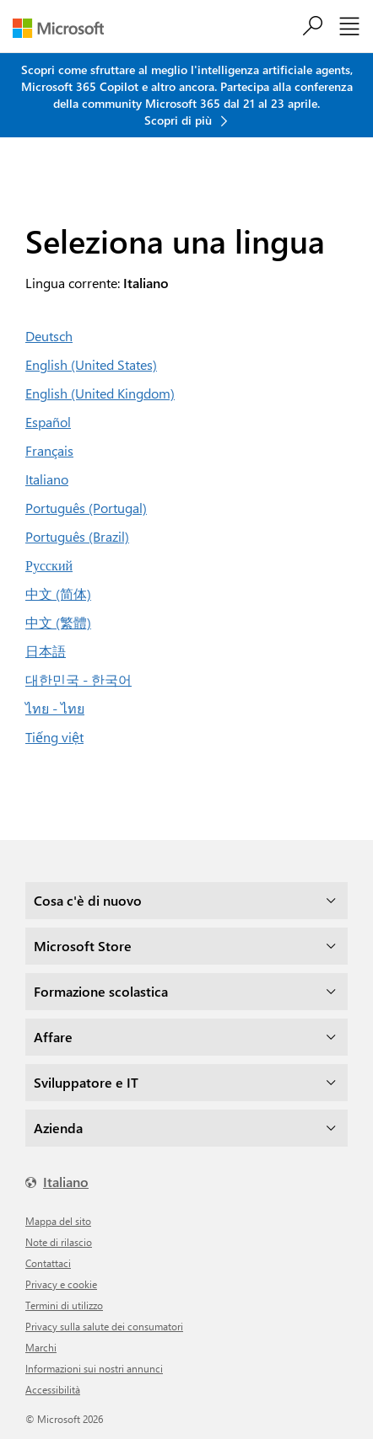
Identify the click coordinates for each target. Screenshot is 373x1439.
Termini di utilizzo (64, 1305)
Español (48, 422)
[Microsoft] (64, 28)
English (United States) (91, 364)
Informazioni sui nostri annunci (94, 1368)
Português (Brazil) (77, 536)
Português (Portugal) (86, 507)
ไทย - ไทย (54, 708)
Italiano (46, 479)
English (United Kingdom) (100, 393)
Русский (49, 565)
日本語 (45, 651)
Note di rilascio (58, 1242)
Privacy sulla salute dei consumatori (104, 1326)
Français (49, 450)
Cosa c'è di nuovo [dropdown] (88, 900)
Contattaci (48, 1263)
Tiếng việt (54, 737)
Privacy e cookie (61, 1284)
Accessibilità (52, 1389)
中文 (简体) (58, 593)
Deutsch (49, 336)
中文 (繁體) (58, 622)
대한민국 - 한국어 (78, 679)
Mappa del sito (58, 1221)
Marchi (41, 1347)
